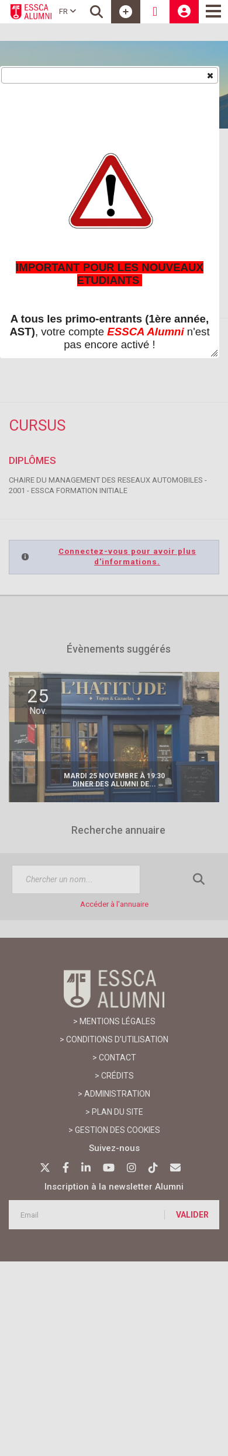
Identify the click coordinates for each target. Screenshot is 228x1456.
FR (67, 11)
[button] (209, 75)
